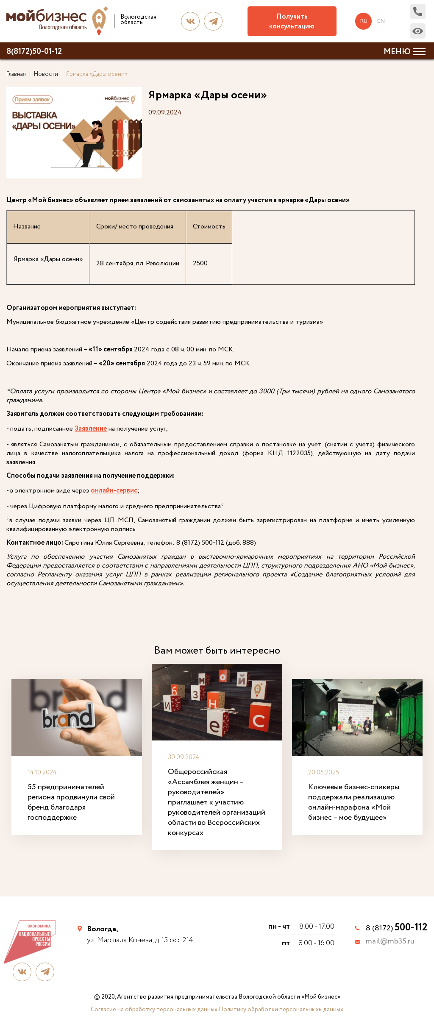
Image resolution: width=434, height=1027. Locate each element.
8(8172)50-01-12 (34, 52)
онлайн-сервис (114, 491)
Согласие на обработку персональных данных (154, 1009)
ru (364, 21)
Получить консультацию (292, 21)
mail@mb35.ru (390, 941)
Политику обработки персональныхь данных (281, 1009)
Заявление (91, 429)
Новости (46, 74)
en (381, 21)
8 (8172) (397, 928)
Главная (16, 74)
